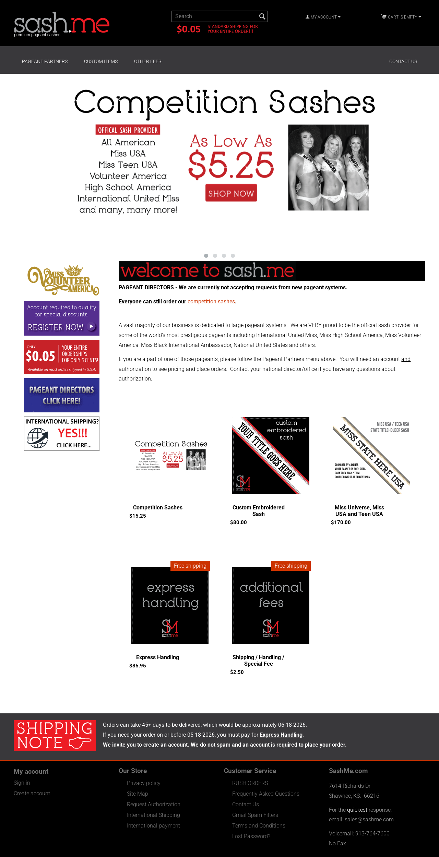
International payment (153, 825)
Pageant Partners (45, 61)
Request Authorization (153, 804)
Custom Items (101, 61)
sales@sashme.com (369, 819)
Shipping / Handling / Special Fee (258, 660)
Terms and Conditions (258, 825)
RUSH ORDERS (250, 783)
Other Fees (147, 61)
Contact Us (403, 61)
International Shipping (153, 815)
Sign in (22, 783)
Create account (32, 793)
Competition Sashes (157, 507)
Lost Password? (251, 836)
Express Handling (157, 657)
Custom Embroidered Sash (259, 510)
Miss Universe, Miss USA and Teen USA (359, 510)
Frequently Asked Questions (265, 793)
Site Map (137, 793)
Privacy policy (144, 783)
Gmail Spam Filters (255, 815)
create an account (165, 744)
